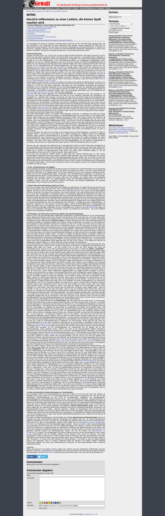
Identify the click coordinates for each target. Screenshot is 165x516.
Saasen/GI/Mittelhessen (87, 8)
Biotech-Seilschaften (39, 11)
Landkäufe (100, 72)
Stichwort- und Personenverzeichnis (39, 32)
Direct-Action (28, 8)
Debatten (76, 8)
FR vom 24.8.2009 (49, 80)
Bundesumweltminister (89, 360)
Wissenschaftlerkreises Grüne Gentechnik (40, 92)
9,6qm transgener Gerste (43, 324)
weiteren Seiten (49, 452)
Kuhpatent (42, 67)
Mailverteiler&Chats (122, 133)
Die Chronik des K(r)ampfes (36, 35)
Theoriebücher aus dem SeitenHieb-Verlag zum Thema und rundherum (50, 40)
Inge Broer (81, 190)
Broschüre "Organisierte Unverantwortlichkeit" (42, 27)
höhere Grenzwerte (43, 107)
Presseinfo (52, 334)
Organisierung (48, 8)
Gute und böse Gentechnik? (36, 30)
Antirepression (38, 8)
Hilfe (119, 17)
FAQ (96, 514)
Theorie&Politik (66, 8)
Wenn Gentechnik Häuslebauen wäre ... (40, 28)
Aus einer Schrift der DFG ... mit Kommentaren (42, 37)
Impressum (91, 514)
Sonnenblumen (61, 67)
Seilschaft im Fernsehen (35, 38)
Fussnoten (31, 33)
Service (108, 8)
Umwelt (57, 8)
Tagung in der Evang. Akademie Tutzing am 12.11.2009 (73, 340)
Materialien (100, 8)
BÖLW (64, 190)
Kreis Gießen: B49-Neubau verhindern (121, 128)
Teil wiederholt (45, 325)
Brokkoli (95, 65)
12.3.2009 (86, 379)
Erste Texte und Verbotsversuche (57, 11)
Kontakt (86, 514)
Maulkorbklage (93, 207)
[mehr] (120, 51)
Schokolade (30, 95)
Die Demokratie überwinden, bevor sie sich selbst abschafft (122, 130)
